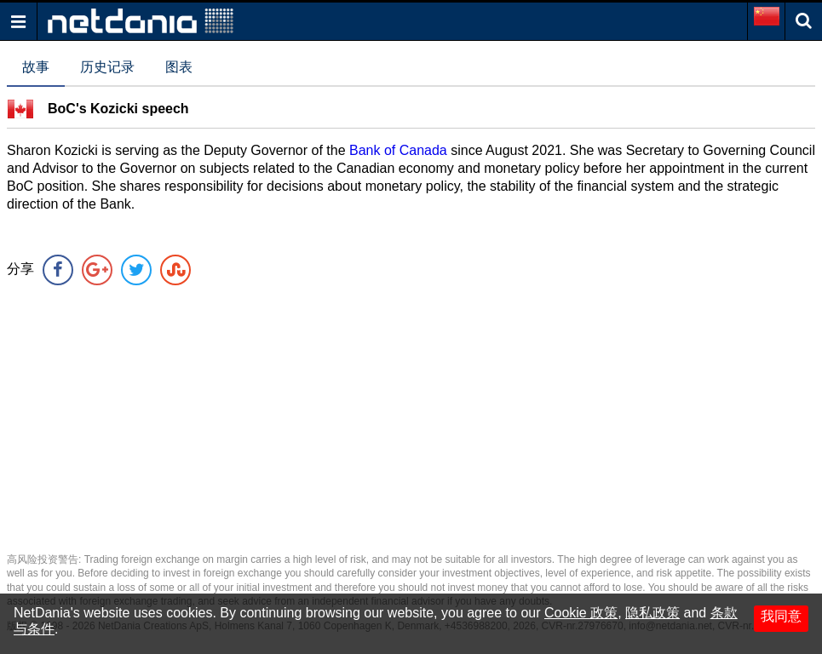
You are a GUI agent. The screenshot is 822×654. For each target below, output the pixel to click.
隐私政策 (652, 612)
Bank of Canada (398, 150)
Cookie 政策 (581, 612)
